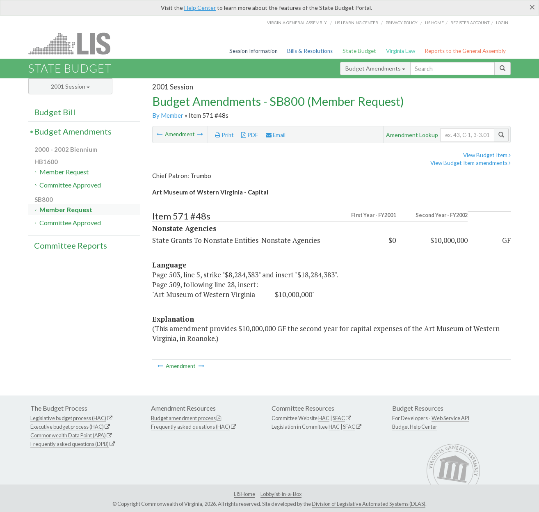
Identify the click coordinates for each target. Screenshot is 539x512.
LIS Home (244, 494)
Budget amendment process (183, 418)
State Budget (359, 51)
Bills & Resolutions (310, 51)
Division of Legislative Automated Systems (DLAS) (368, 504)
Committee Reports (70, 245)
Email (275, 135)
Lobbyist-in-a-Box (280, 494)
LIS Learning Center (356, 22)
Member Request (64, 172)
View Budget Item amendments (470, 163)
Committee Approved (70, 185)
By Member (167, 115)
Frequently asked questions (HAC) (190, 426)
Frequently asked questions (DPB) (69, 444)
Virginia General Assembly (297, 22)
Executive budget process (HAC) (67, 426)
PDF (249, 135)
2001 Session (70, 86)
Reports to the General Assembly (465, 51)
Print (224, 135)
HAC (323, 418)
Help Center (200, 7)
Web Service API (450, 418)
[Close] (532, 7)
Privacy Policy (402, 22)
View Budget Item (487, 155)
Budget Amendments (375, 68)
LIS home (434, 22)
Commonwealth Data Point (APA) (68, 435)
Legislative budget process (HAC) (68, 418)
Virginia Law (400, 51)
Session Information (253, 51)
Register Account (469, 22)
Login (502, 22)
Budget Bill (54, 112)
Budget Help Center (414, 426)
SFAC (339, 418)
